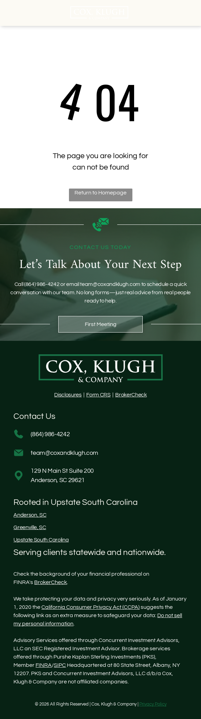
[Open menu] (192, 13)
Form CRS (98, 394)
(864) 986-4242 (42, 284)
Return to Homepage (100, 192)
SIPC (60, 665)
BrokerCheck (131, 394)
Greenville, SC (29, 527)
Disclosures (67, 394)
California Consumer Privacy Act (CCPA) (90, 607)
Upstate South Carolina (41, 540)
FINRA (44, 665)
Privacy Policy (153, 704)
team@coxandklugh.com (110, 284)
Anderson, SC (29, 515)
